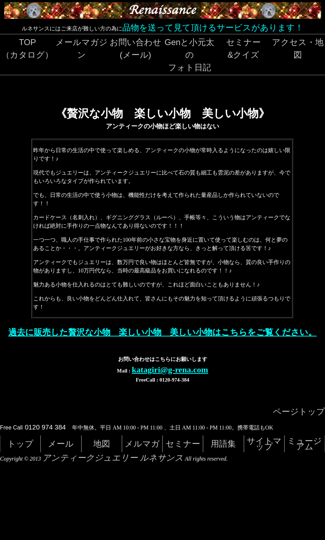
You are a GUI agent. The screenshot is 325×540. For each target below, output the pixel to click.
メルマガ (142, 443)
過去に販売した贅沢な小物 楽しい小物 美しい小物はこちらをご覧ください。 (162, 332)
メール (61, 443)
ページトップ (299, 411)
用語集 (223, 443)
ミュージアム (304, 443)
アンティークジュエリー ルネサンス (112, 457)
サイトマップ (264, 443)
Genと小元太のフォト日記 (189, 54)
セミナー (183, 443)
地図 (101, 443)
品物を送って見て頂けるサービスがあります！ (212, 27)
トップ (20, 443)
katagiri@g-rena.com (170, 369)
